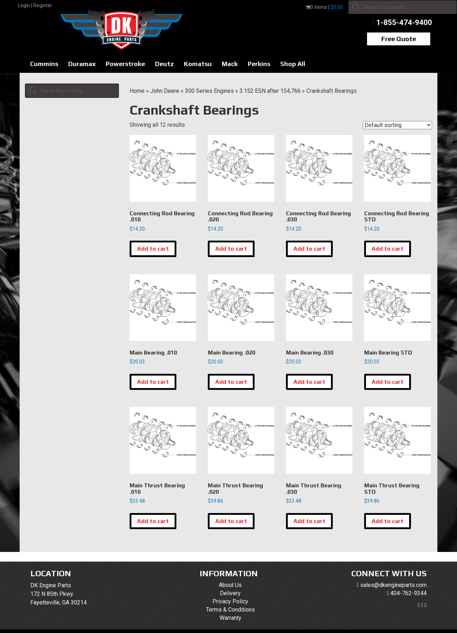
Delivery (230, 593)
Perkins (259, 63)
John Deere (164, 90)
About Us (230, 585)
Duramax (82, 63)
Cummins (44, 63)
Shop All (292, 63)
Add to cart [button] (153, 248)
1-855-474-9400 (404, 22)
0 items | (324, 7)
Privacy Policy (230, 601)
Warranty (230, 617)
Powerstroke (125, 63)
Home (137, 90)
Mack (230, 63)
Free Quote (398, 38)
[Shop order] (397, 125)
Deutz (164, 63)
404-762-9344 (408, 593)
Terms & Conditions (230, 609)
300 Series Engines (209, 90)
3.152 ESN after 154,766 (270, 90)
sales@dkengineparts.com (393, 585)
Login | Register (35, 5)
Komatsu (198, 63)
